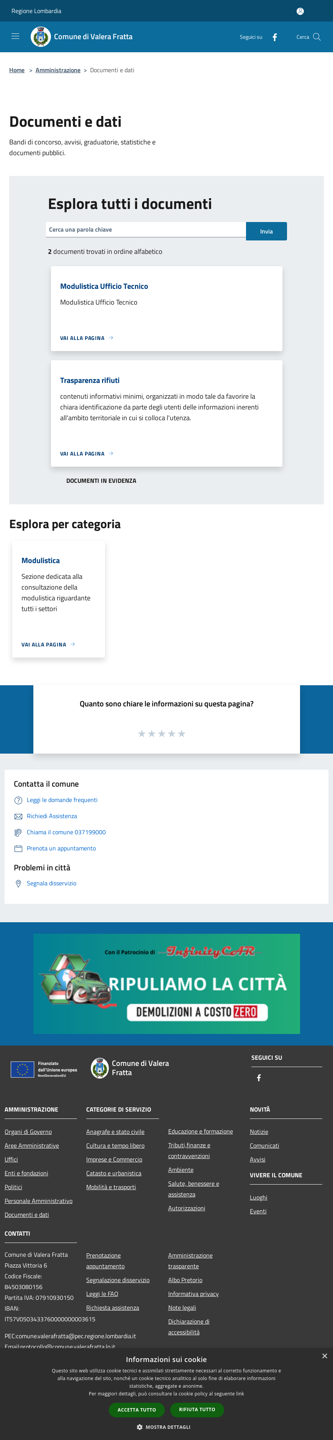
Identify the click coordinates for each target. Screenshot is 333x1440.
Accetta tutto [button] (137, 1410)
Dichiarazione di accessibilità (189, 1327)
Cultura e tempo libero (115, 1145)
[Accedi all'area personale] (300, 11)
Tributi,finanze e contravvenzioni (189, 1150)
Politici (13, 1186)
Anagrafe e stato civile (115, 1131)
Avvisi (258, 1159)
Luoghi (258, 1197)
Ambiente (181, 1169)
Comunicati (264, 1145)
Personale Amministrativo (38, 1200)
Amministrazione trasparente (190, 1261)
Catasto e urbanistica (113, 1173)
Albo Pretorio (185, 1279)
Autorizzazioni (186, 1208)
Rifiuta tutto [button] (197, 1409)
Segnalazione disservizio (117, 1279)
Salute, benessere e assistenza (193, 1189)
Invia (266, 231)
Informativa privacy (193, 1293)
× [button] (324, 1356)
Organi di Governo (28, 1131)
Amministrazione (58, 70)
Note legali (182, 1307)
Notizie (259, 1131)
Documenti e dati (27, 1214)
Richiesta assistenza (112, 1307)
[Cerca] (317, 36)
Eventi (258, 1211)
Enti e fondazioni (26, 1173)
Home (17, 70)
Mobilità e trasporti (111, 1186)
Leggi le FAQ (102, 1293)
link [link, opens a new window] (240, 1393)
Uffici (11, 1159)
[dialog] (166, 1394)
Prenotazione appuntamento (105, 1261)
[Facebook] (271, 36)
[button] (167, 1427)
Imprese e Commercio (114, 1159)
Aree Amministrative (32, 1145)
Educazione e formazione (200, 1131)
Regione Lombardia (36, 10)
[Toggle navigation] (15, 36)
